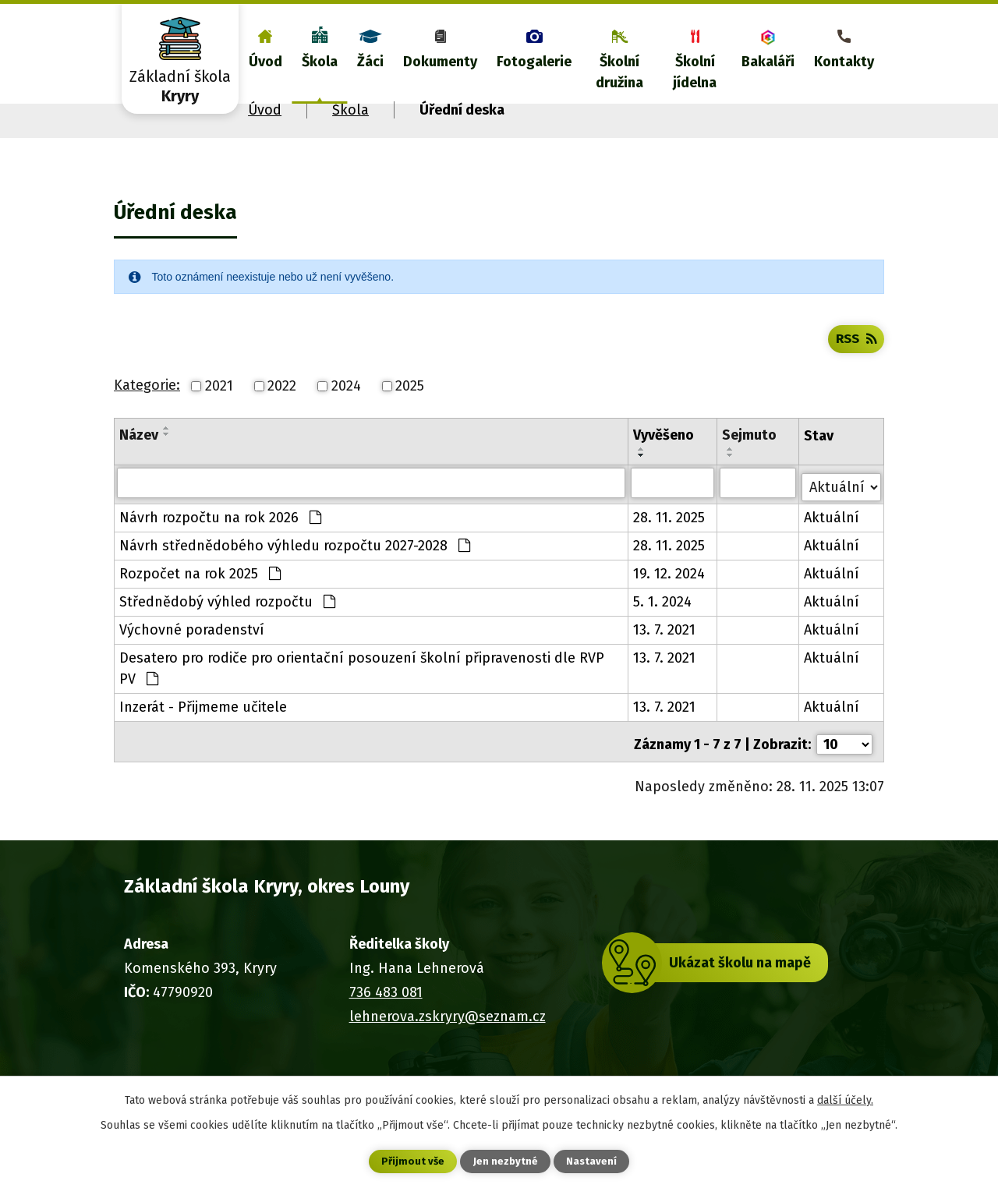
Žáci (370, 61)
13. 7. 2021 (665, 650)
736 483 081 (386, 1007)
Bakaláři (768, 61)
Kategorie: (147, 409)
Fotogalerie (534, 61)
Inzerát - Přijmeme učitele (203, 727)
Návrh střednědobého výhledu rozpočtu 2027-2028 (294, 566)
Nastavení (592, 1161)
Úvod (265, 61)
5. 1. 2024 (663, 622)
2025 (409, 410)
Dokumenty (440, 61)
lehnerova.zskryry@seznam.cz (447, 1031)
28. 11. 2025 (670, 537)
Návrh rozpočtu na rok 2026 (220, 537)
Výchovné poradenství (191, 650)
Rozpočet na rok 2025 (200, 594)
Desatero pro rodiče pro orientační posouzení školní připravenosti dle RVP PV (361, 689)
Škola (320, 61)
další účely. (845, 1098)
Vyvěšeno (664, 459)
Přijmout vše (412, 1161)
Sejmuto (750, 459)
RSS (854, 361)
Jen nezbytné (505, 1161)
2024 (346, 410)
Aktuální (832, 537)
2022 (281, 410)
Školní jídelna (695, 72)
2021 (219, 410)
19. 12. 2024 (670, 594)
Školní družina (619, 72)
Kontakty (844, 61)
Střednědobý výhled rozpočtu (227, 622)
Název (138, 459)
